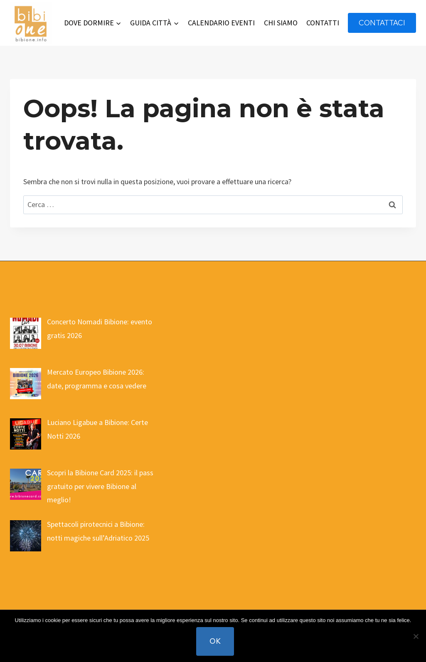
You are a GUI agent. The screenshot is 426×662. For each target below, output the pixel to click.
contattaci (382, 22)
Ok (215, 641)
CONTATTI (322, 22)
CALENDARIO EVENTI (221, 22)
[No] (415, 636)
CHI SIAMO (281, 22)
